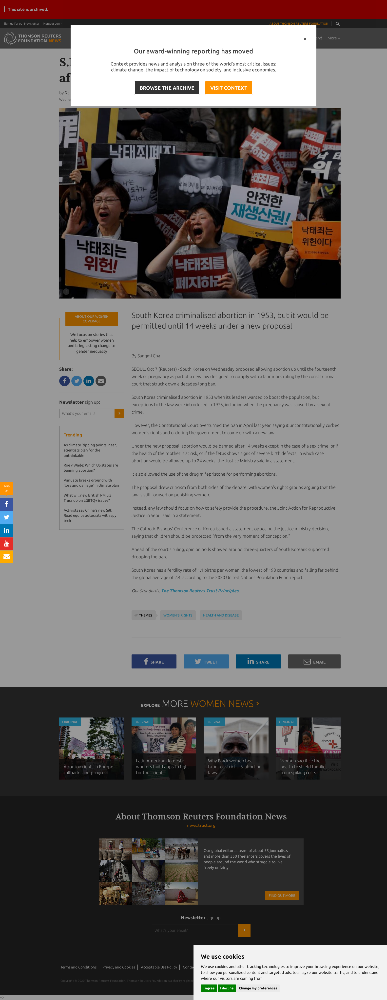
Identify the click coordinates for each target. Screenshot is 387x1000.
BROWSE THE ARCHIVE (167, 88)
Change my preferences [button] (258, 988)
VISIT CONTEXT (228, 88)
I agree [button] (208, 988)
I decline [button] (226, 988)
